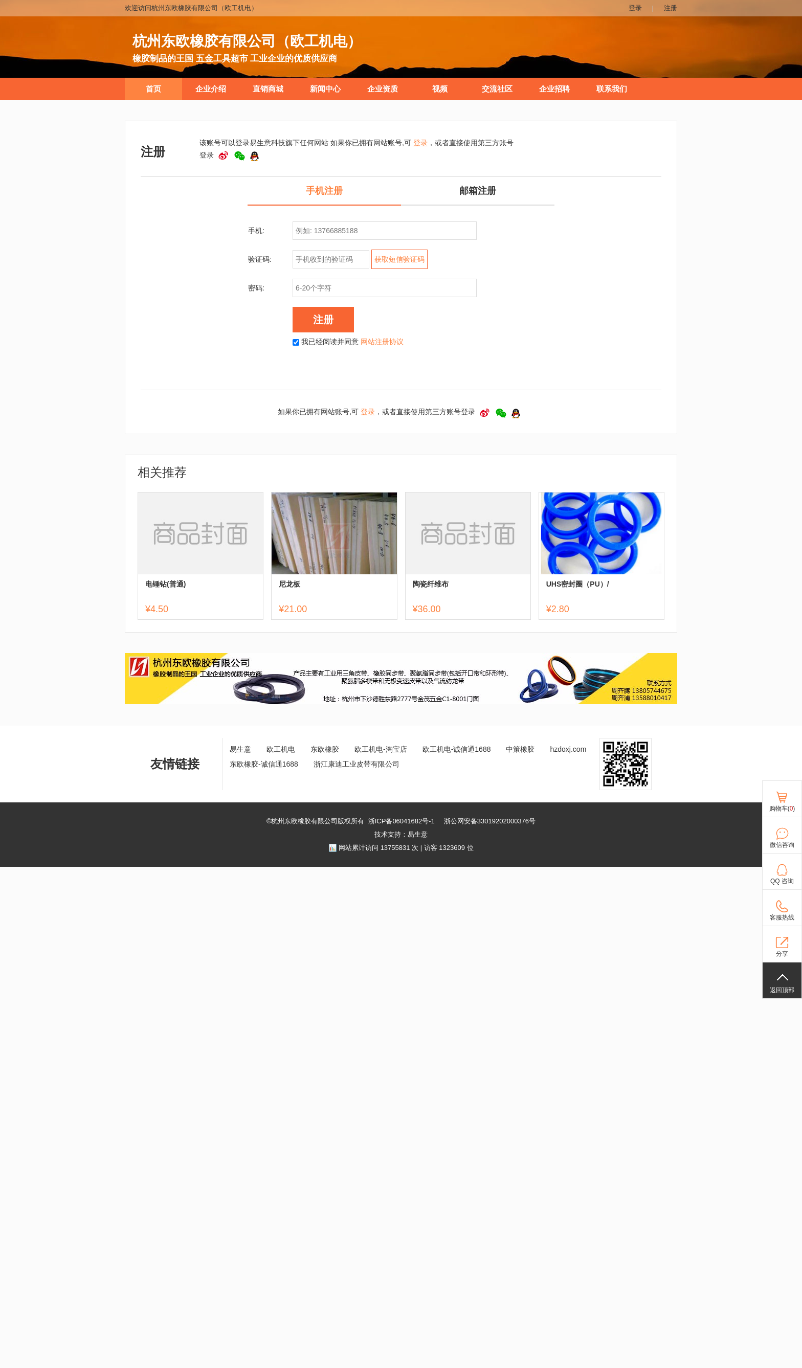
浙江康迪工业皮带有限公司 (356, 764)
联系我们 (611, 89)
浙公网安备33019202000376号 (490, 821)
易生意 (240, 749)
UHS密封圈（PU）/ (577, 584)
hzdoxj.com (568, 749)
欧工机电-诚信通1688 (456, 749)
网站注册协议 (382, 342)
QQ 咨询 (782, 881)
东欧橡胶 (324, 749)
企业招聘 (554, 89)
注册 (670, 8)
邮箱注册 (477, 191)
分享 (782, 953)
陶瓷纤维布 (431, 584)
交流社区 (497, 89)
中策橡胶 (520, 749)
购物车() (782, 808)
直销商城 (268, 89)
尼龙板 (289, 584)
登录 (635, 8)
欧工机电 (280, 749)
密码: (256, 288)
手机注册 (324, 191)
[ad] (401, 702)
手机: (256, 231)
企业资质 (382, 89)
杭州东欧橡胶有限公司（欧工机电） (247, 41)
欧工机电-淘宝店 (380, 749)
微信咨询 (782, 844)
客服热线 (782, 917)
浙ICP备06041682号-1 (401, 821)
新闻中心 (325, 89)
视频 (440, 89)
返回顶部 (782, 990)
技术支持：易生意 (401, 834)
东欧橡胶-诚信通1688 (264, 764)
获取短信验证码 (399, 259)
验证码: (260, 259)
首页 (153, 89)
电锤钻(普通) (165, 584)
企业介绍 (210, 89)
